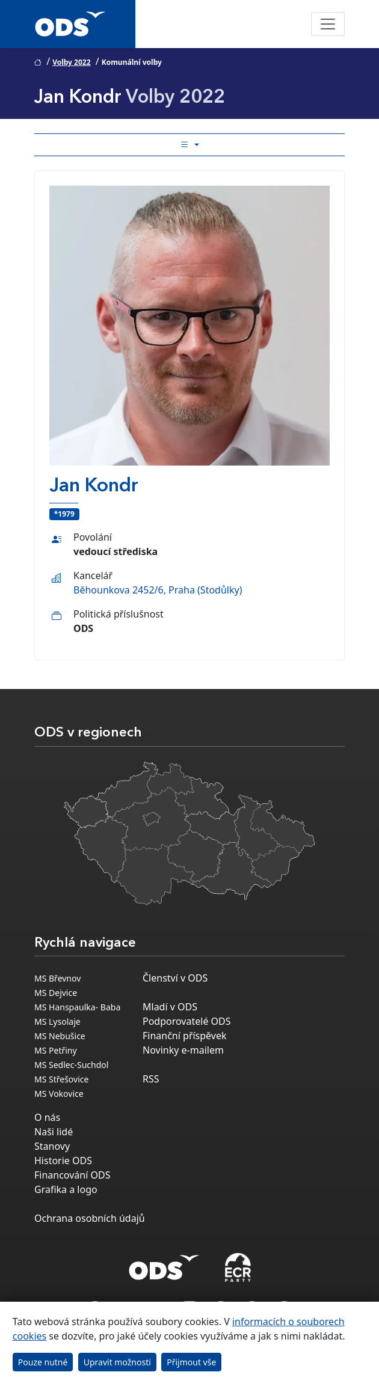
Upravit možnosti (117, 1362)
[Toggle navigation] (328, 24)
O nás (47, 1117)
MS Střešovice (61, 1079)
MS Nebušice (59, 1036)
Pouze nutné (43, 1362)
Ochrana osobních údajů (89, 1218)
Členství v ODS (175, 978)
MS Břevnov (57, 978)
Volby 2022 (71, 62)
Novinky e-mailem (183, 1050)
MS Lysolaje (57, 1021)
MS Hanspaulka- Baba (77, 1007)
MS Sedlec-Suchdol (71, 1064)
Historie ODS (63, 1160)
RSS (151, 1078)
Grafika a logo (65, 1189)
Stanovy (52, 1146)
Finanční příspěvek (185, 1035)
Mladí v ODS (170, 1006)
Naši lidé (53, 1131)
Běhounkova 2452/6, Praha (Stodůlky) (157, 589)
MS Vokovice (59, 1093)
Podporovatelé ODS (187, 1021)
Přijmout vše (191, 1362)
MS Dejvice (55, 992)
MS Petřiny (55, 1050)
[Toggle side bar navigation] (189, 144)
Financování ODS (72, 1175)
